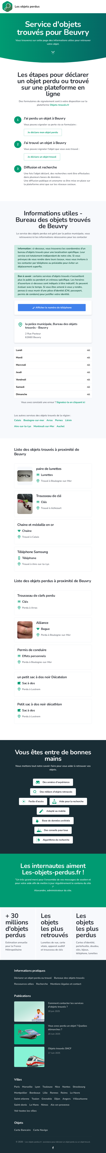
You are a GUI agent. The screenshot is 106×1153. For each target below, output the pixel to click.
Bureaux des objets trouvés (69, 978)
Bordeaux (35, 1092)
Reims (64, 1092)
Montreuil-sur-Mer (44, 426)
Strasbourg (79, 1086)
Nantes (66, 1086)
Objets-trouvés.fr (59, 105)
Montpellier (20, 1092)
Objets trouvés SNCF (59, 1048)
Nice (57, 1086)
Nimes (44, 1104)
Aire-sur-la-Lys (22, 426)
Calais (17, 420)
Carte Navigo (40, 1130)
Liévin (68, 420)
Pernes (59, 420)
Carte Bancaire (22, 1130)
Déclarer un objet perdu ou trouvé (33, 978)
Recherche (42, 984)
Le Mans (34, 1104)
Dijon (57, 1098)
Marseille (27, 1086)
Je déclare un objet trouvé (42, 157)
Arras (50, 420)
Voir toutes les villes (25, 1110)
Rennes (54, 1092)
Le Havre (75, 1092)
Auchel (60, 426)
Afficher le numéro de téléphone (52, 307)
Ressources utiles (24, 984)
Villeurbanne (80, 1098)
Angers (66, 1098)
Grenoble (47, 1098)
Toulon (35, 1098)
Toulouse (47, 1086)
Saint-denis (20, 1104)
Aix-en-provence (60, 1104)
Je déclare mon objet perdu (43, 132)
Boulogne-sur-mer (33, 420)
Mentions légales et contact (65, 984)
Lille (45, 1092)
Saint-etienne (21, 1098)
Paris (17, 1086)
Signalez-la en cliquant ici (70, 402)
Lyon (37, 1086)
